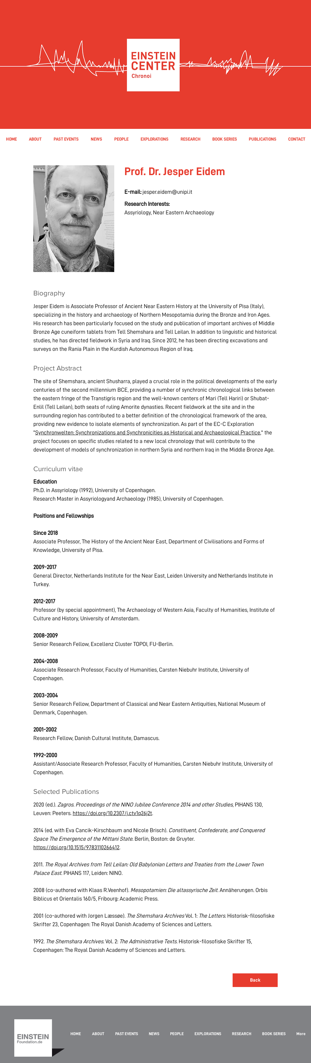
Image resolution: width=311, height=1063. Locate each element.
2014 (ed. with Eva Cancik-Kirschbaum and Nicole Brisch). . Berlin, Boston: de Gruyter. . (149, 838)
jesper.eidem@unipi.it (167, 192)
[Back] (255, 980)
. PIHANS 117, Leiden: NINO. (91, 873)
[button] (121, 139)
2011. (90, 864)
